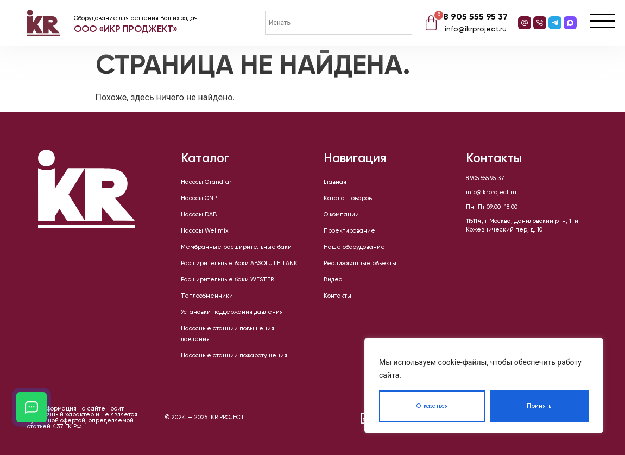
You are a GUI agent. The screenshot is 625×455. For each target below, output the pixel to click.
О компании (341, 214)
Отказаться (432, 406)
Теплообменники (207, 296)
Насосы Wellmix (205, 231)
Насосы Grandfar (206, 182)
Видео (333, 280)
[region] (483, 385)
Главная (335, 182)
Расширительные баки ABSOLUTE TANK (239, 263)
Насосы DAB (199, 214)
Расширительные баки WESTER (227, 280)
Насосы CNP (199, 198)
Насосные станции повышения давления (227, 334)
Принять (539, 406)
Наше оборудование (354, 247)
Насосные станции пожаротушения (234, 355)
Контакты (337, 296)
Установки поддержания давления (232, 312)
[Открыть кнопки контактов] (31, 407)
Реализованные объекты (360, 263)
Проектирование (349, 231)
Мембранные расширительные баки (236, 247)
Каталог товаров (348, 198)
